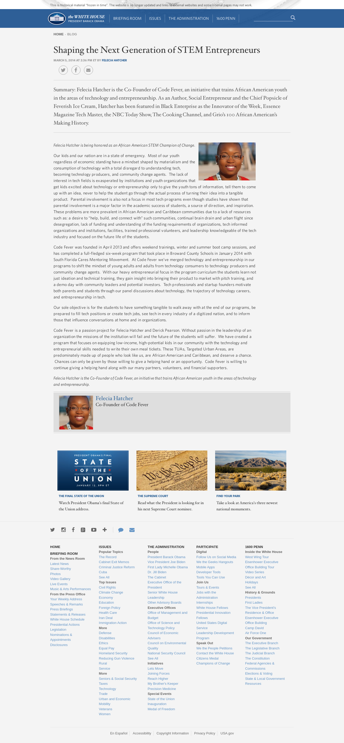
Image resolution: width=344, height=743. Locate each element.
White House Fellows (212, 608)
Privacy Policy (204, 733)
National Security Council (166, 653)
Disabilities (107, 638)
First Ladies (253, 602)
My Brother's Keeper (163, 684)
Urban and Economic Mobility (114, 701)
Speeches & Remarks (66, 604)
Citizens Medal (207, 658)
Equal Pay (106, 648)
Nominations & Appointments (61, 637)
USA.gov (227, 733)
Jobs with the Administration (207, 594)
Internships (204, 602)
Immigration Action (113, 623)
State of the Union (161, 699)
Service (104, 668)
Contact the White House (215, 653)
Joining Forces (159, 673)
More (103, 628)
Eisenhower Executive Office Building (261, 620)
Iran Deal (106, 618)
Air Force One (255, 633)
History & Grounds (260, 592)
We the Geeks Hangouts (214, 562)
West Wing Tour (257, 557)
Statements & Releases (67, 614)
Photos (55, 574)
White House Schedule (67, 619)
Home (59, 34)
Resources (253, 684)
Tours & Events (207, 587)
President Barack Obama (166, 557)
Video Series (254, 572)
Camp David (254, 628)
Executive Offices (162, 608)
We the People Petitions (214, 648)
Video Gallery (60, 579)
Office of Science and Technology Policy (164, 625)
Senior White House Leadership (163, 594)
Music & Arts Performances (70, 589)
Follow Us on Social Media (216, 557)
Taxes (103, 684)
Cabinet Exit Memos (114, 562)
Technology (107, 689)
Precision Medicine (162, 689)
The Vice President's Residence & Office (260, 610)
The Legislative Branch (262, 648)
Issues (155, 18)
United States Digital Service (211, 625)
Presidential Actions (65, 625)
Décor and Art (255, 577)
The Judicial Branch (260, 653)
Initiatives (155, 663)
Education (106, 602)
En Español (119, 733)
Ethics (103, 643)
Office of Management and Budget (167, 615)
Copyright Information (172, 733)
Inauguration (157, 704)
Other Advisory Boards (164, 602)
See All (104, 577)
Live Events (59, 584)
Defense (105, 633)
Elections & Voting (258, 673)
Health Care (108, 613)
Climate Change (111, 592)
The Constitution (257, 658)
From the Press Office (67, 594)
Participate (207, 547)
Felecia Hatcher (114, 60)
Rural (103, 663)
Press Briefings (61, 609)
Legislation (58, 629)
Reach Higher (158, 679)
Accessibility (142, 733)
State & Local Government (265, 679)
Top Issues (107, 582)
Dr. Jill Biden (157, 572)
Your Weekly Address (66, 599)
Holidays (251, 582)
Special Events (159, 694)
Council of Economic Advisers (163, 635)
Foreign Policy (109, 608)
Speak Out (204, 643)
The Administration (189, 18)
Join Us (202, 582)
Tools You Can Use (210, 577)
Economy (106, 597)
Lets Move (155, 668)
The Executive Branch (261, 643)
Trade (103, 694)
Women (105, 714)
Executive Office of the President (164, 584)
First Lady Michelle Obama (168, 567)
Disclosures (59, 645)
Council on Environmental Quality (167, 645)
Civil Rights (107, 587)
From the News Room (67, 558)
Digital (201, 552)
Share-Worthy (60, 569)
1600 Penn (225, 18)
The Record (108, 557)
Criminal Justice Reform (117, 567)
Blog (72, 34)
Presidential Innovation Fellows (213, 615)
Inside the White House (263, 552)
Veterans (105, 709)
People (153, 552)
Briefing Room (127, 18)
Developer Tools (208, 572)
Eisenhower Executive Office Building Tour (261, 564)
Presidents (253, 597)
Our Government (258, 638)
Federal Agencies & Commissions (259, 665)
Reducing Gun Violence (116, 658)
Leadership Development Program (215, 635)
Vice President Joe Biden (166, 562)
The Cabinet (157, 577)
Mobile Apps (205, 567)
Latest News (59, 564)
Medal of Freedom (161, 709)
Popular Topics (111, 552)
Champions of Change (213, 663)
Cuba (103, 572)
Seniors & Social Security (118, 679)
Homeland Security (113, 653)
